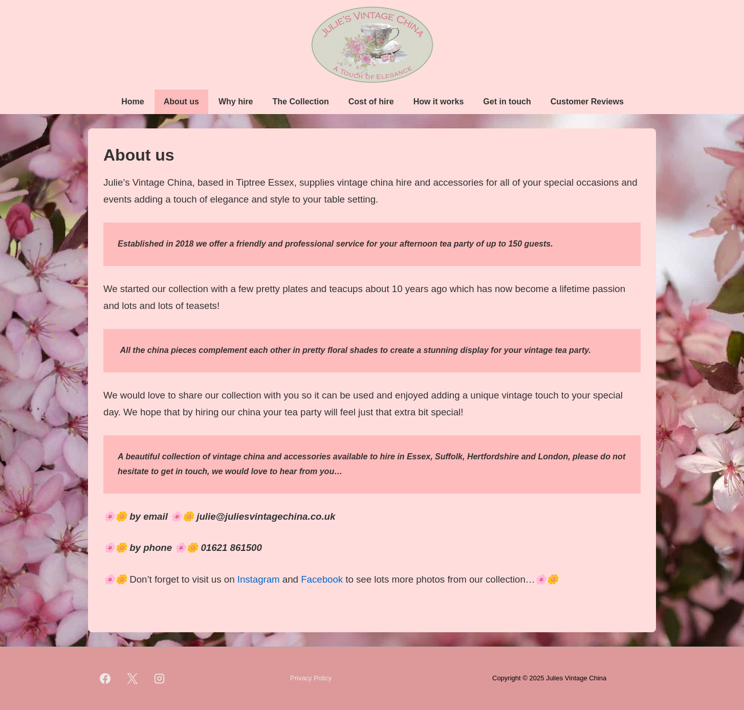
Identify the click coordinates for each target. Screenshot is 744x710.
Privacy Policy (311, 678)
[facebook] (105, 679)
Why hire (235, 101)
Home (132, 101)
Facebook (322, 579)
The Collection (301, 101)
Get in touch (507, 101)
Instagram (258, 579)
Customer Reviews (587, 101)
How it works (438, 101)
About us (181, 101)
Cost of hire (371, 101)
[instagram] (159, 679)
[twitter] (132, 679)
